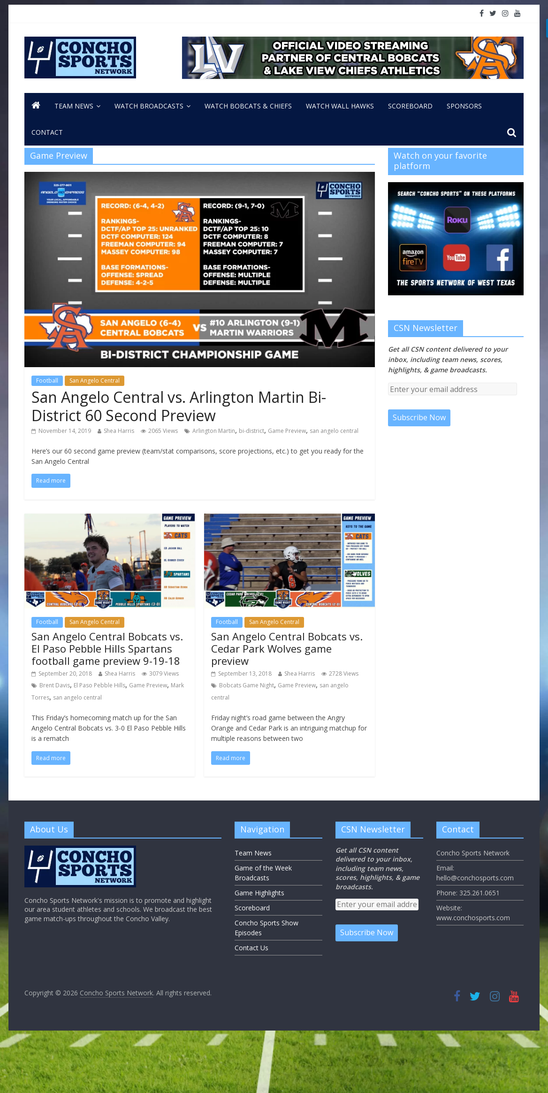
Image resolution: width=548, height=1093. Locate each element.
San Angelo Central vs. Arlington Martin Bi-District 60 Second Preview (178, 406)
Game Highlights (259, 892)
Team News (73, 105)
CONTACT (47, 132)
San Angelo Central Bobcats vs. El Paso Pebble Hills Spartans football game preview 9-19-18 (107, 648)
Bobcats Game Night (246, 685)
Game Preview (287, 431)
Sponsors (464, 105)
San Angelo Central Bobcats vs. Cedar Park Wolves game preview (287, 648)
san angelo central (334, 431)
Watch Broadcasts (148, 105)
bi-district (251, 431)
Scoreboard (410, 105)
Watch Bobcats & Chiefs (248, 105)
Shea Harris (119, 431)
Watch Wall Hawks (340, 105)
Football (47, 381)
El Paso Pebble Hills (99, 685)
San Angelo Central (94, 381)
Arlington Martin (213, 431)
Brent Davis (54, 685)
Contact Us (251, 947)
